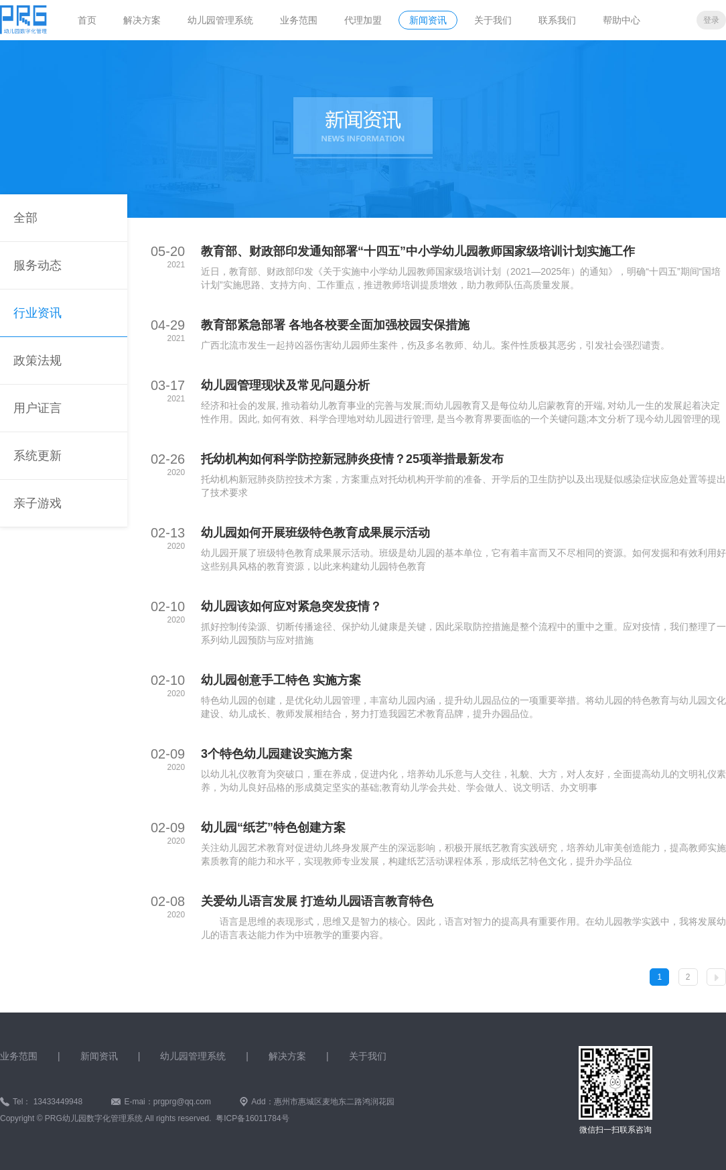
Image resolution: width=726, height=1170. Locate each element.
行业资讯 (37, 313)
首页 (87, 20)
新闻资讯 (428, 20)
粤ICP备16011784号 (252, 1118)
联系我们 (557, 20)
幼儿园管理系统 (220, 20)
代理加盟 (363, 20)
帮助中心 (621, 20)
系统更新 (37, 455)
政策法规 (37, 360)
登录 (711, 20)
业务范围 (298, 20)
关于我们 (493, 20)
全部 (25, 217)
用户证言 (37, 408)
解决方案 (142, 20)
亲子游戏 (37, 503)
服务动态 (37, 265)
